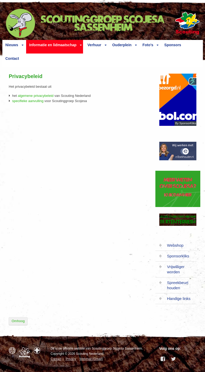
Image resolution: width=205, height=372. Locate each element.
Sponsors (172, 45)
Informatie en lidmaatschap (53, 45)
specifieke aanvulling (28, 101)
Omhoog (18, 321)
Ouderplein (122, 45)
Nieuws (11, 45)
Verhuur (94, 45)
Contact (12, 58)
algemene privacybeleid (36, 96)
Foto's (148, 45)
